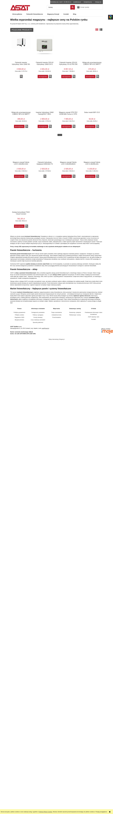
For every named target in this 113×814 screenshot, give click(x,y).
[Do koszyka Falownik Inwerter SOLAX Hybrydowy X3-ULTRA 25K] (66, 76)
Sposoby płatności (38, 322)
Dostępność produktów (37, 312)
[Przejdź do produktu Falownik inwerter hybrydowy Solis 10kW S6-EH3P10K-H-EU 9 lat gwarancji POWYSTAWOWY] (21, 47)
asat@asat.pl (77, 2)
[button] (21, 76)
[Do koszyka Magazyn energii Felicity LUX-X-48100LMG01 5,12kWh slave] (66, 176)
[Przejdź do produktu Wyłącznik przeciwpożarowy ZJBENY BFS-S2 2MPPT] (92, 47)
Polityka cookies (19, 315)
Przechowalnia (56, 317)
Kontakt (93, 319)
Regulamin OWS (19, 317)
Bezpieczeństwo (19, 320)
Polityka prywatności (19, 312)
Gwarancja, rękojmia (75, 312)
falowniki (55, 238)
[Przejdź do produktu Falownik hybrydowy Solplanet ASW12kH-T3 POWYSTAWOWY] (44, 147)
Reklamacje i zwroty (75, 315)
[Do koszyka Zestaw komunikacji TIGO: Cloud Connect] (19, 226)
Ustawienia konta (56, 315)
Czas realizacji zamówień (38, 320)
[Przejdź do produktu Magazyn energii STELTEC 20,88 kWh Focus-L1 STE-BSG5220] (68, 97)
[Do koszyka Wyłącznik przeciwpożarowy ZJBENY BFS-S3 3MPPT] (19, 126)
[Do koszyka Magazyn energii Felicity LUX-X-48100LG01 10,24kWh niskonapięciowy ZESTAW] (90, 176)
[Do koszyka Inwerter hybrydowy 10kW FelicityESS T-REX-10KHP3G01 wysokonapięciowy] (43, 126)
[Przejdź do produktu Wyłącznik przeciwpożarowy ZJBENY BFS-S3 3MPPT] (21, 97)
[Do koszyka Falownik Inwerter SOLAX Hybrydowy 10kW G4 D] (43, 76)
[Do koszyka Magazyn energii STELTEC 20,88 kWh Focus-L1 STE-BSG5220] (66, 126)
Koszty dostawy (37, 317)
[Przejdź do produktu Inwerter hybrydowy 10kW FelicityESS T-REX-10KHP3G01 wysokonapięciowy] (44, 97)
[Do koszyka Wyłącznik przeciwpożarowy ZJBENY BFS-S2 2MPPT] (90, 76)
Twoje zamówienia (56, 312)
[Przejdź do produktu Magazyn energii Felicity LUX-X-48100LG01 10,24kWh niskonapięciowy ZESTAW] (92, 147)
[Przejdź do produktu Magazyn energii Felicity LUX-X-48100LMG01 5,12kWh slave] (68, 147)
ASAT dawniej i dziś (93, 317)
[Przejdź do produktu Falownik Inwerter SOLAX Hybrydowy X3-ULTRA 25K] (68, 47)
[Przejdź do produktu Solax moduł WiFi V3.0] (92, 97)
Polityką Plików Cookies (45, 812)
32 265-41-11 (67, 2)
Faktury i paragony (38, 315)
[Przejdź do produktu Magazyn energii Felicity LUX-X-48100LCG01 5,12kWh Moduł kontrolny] (21, 147)
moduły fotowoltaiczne (92, 238)
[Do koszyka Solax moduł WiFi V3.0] (90, 126)
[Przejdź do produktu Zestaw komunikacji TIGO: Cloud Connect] (21, 197)
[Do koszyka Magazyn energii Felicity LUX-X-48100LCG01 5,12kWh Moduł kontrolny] (19, 176)
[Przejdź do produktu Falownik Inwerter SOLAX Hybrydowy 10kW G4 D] (44, 47)
